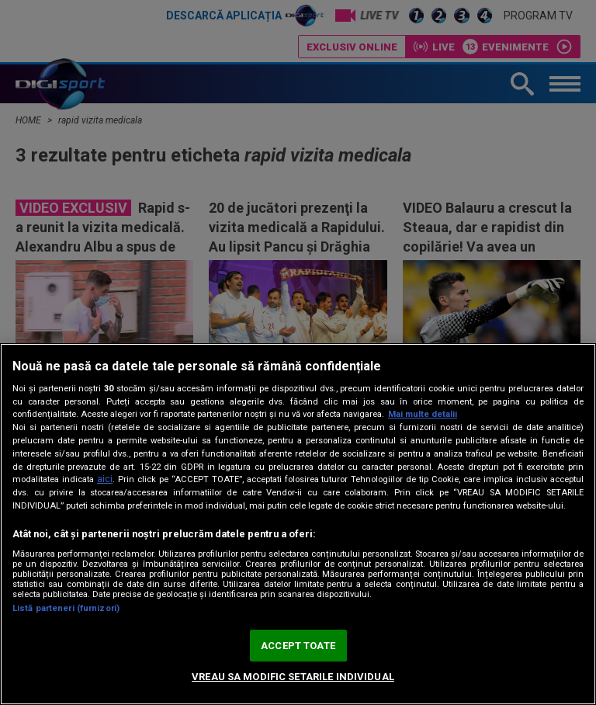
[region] (298, 524)
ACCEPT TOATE (298, 645)
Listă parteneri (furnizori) (66, 608)
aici (105, 479)
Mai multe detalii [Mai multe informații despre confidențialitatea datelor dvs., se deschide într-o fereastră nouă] (422, 414)
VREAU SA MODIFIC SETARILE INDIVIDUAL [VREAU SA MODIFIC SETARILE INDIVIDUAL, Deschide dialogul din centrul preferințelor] (293, 676)
